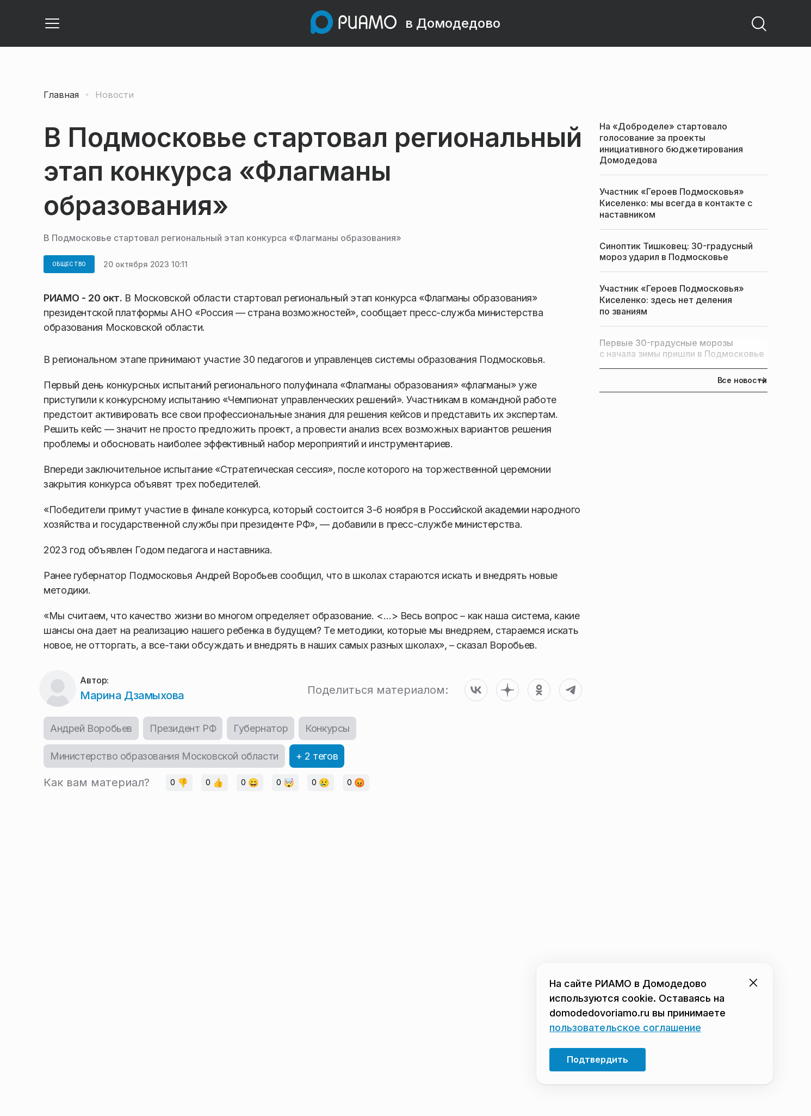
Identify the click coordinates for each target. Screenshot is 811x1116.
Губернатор (260, 728)
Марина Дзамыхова (132, 695)
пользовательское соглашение (625, 1027)
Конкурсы (327, 728)
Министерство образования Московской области (164, 756)
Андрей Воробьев (91, 728)
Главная (61, 94)
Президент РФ (183, 728)
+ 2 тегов (317, 756)
